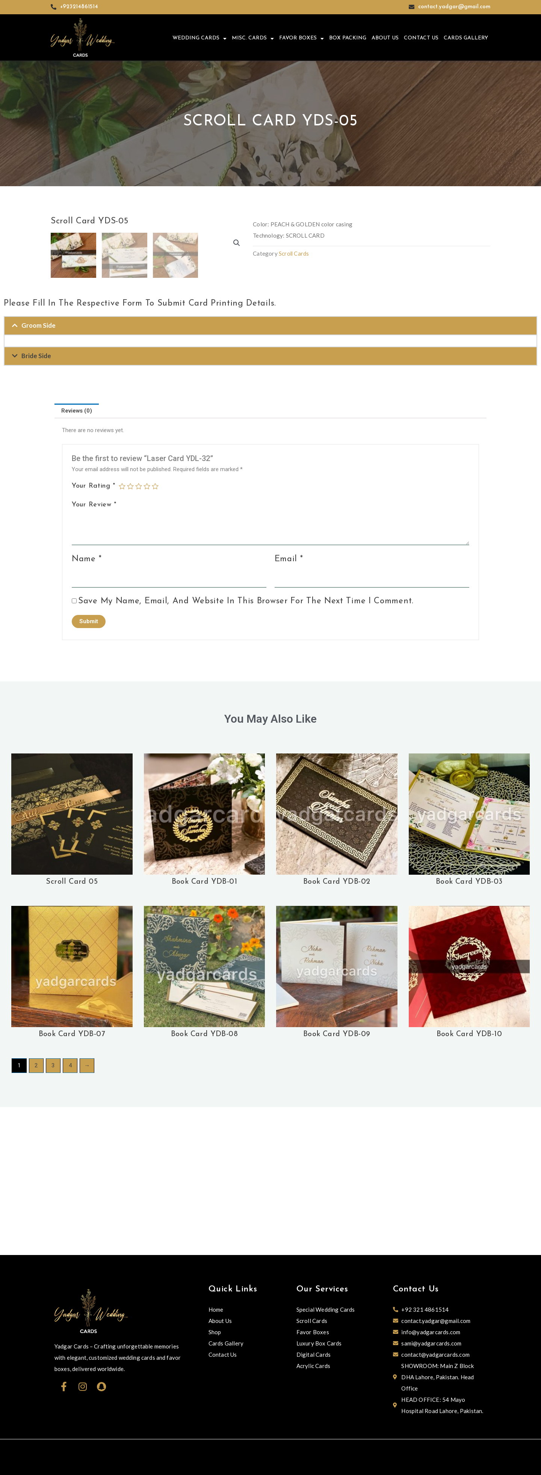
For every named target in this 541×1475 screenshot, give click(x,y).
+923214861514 (79, 7)
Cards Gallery (466, 38)
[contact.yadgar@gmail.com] (411, 7)
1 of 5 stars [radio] (122, 634)
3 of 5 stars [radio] (138, 634)
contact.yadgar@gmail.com (454, 7)
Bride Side (36, 504)
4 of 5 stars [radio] (147, 634)
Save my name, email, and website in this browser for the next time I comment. (246, 750)
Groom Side (38, 474)
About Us (385, 38)
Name (86, 708)
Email (289, 708)
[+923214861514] (53, 7)
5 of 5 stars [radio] (155, 634)
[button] (236, 243)
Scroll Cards (294, 253)
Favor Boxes (301, 38)
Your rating (93, 634)
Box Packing (347, 38)
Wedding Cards (199, 38)
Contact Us (421, 38)
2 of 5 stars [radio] (130, 634)
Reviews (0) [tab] (76, 559)
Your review (94, 653)
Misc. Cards (253, 38)
